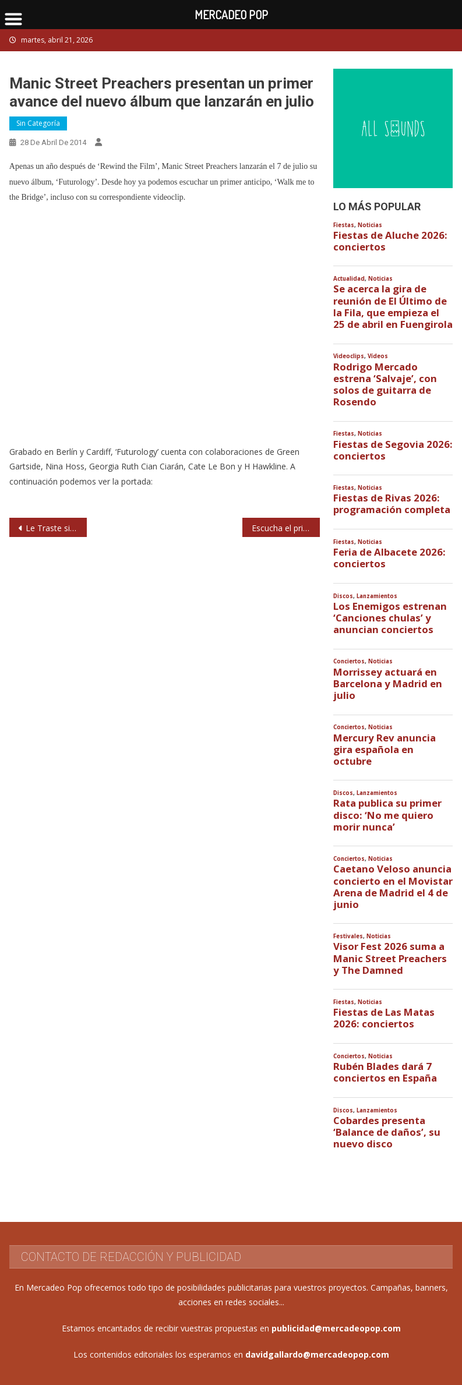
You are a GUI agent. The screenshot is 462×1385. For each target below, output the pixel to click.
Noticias (370, 225)
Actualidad (349, 278)
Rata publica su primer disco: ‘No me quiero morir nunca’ (387, 814)
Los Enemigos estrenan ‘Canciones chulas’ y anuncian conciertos (390, 617)
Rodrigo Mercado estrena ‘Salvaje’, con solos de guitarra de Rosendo (385, 384)
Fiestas (343, 225)
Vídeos (378, 356)
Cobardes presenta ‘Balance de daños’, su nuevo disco (386, 1132)
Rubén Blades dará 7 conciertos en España (385, 1072)
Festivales (348, 936)
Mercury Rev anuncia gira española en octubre (384, 749)
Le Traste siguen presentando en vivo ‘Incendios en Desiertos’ (56, 527)
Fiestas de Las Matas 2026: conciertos (384, 1018)
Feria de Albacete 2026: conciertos (389, 558)
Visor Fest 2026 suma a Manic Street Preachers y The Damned (390, 958)
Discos (343, 596)
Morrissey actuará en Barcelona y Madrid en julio (387, 683)
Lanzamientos (377, 596)
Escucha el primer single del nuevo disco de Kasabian (286, 527)
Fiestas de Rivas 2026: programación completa (391, 503)
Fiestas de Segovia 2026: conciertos (393, 450)
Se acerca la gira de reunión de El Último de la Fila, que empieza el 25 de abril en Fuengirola (393, 306)
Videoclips (348, 356)
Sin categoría (38, 123)
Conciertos (349, 661)
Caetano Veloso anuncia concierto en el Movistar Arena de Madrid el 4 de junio (393, 886)
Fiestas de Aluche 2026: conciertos (390, 241)
